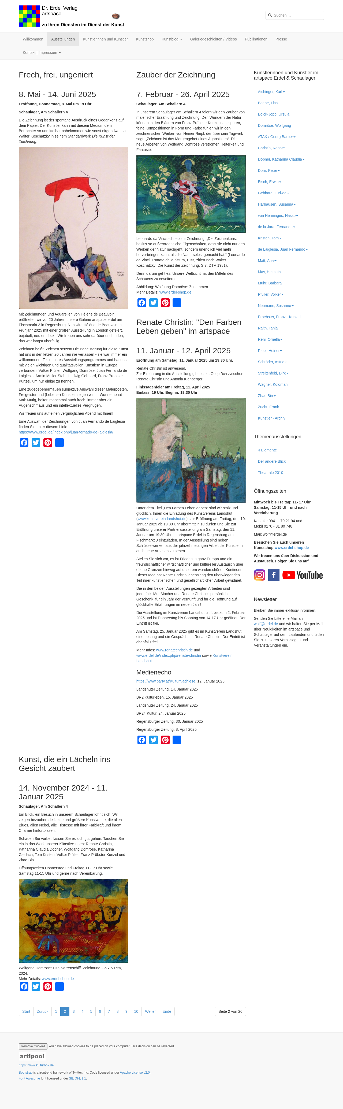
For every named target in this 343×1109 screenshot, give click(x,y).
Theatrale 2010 (270, 472)
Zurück (43, 1011)
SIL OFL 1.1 (77, 1078)
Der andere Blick (272, 461)
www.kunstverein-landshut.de (161, 519)
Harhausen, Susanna (277, 204)
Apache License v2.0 (135, 1072)
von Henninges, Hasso (278, 215)
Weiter (150, 1011)
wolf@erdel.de (266, 624)
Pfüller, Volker (271, 294)
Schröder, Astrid (272, 362)
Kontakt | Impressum (42, 52)
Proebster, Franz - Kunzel (279, 317)
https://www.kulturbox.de (36, 1065)
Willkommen (33, 39)
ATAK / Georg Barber (277, 137)
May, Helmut (270, 272)
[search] (295, 15)
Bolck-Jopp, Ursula (274, 114)
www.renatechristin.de (174, 650)
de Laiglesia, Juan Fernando (283, 249)
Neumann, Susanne (276, 305)
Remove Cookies (33, 1046)
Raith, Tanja (268, 328)
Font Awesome (29, 1078)
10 (136, 1011)
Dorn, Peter (269, 170)
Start (26, 1011)
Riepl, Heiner (270, 350)
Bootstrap (25, 1072)
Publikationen (256, 39)
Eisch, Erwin (269, 182)
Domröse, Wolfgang (274, 125)
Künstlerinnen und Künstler (105, 39)
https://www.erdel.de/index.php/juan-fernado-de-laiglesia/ (66, 432)
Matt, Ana (267, 260)
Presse (281, 39)
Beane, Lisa (268, 103)
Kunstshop (145, 39)
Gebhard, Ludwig (273, 193)
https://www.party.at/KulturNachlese (165, 681)
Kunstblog (172, 39)
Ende (166, 1011)
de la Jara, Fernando (276, 227)
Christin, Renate (271, 148)
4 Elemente (267, 450)
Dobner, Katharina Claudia (281, 159)
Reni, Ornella (270, 339)
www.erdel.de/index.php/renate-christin (168, 655)
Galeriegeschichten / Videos (213, 39)
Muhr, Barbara (270, 283)
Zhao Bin (267, 396)
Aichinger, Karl (271, 92)
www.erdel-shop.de (175, 292)
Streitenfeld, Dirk (273, 373)
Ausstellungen (63, 39)
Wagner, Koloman (273, 384)
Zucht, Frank (268, 407)
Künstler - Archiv (271, 418)
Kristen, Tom (270, 238)
